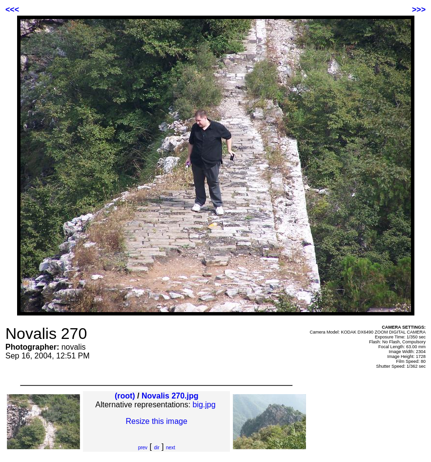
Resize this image (156, 421)
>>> (419, 9)
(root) (125, 396)
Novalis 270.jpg (170, 396)
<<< (12, 9)
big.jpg (204, 404)
